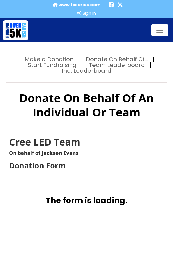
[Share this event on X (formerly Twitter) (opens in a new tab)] (120, 5)
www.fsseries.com (76, 5)
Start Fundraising (52, 65)
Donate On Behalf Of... (117, 59)
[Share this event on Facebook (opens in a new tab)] (111, 5)
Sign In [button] (86, 13)
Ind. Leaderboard (86, 71)
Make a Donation (49, 59)
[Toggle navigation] (159, 30)
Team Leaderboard (117, 65)
